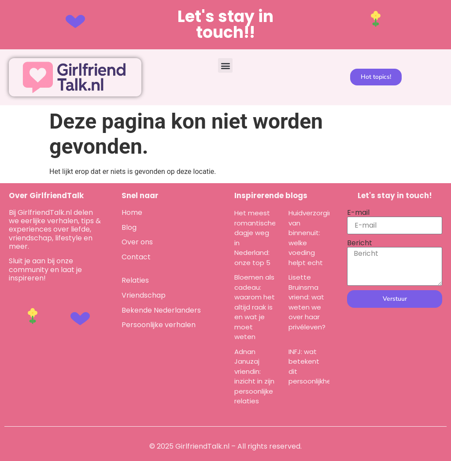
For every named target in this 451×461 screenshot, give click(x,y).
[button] (225, 65)
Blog (129, 227)
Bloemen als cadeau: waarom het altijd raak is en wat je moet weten (254, 307)
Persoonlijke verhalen (159, 325)
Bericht (359, 243)
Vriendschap (144, 295)
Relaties (135, 280)
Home (132, 212)
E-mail (358, 212)
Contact (136, 257)
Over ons (137, 242)
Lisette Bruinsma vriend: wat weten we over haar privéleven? (306, 302)
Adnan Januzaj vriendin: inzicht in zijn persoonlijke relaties (254, 376)
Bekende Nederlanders (161, 310)
